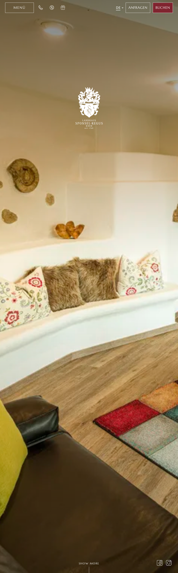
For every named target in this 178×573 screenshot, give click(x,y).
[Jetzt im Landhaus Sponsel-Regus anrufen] (40, 8)
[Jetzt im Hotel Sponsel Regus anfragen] (138, 8)
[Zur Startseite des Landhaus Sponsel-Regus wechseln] (89, 107)
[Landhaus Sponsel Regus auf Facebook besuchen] (160, 563)
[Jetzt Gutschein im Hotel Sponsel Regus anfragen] (63, 8)
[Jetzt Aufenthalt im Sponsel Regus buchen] (163, 8)
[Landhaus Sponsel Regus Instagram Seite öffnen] (169, 563)
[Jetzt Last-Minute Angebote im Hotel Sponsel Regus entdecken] (52, 8)
